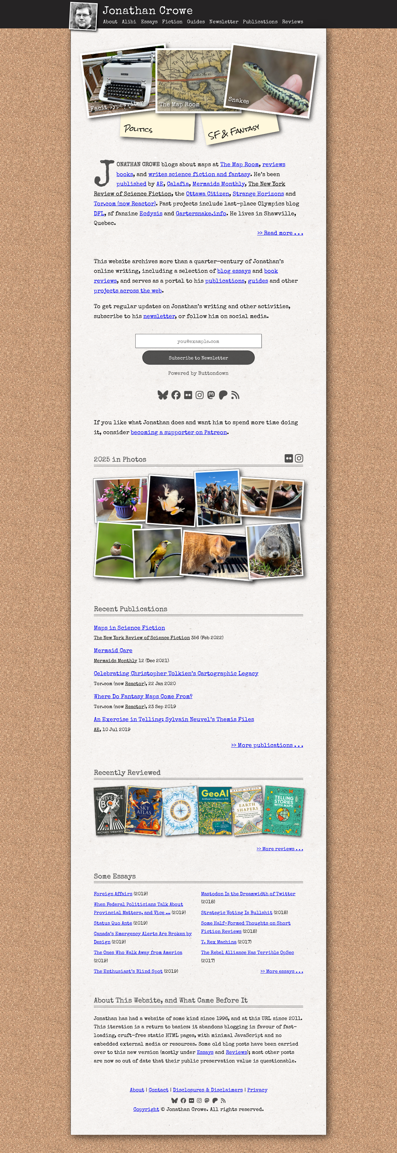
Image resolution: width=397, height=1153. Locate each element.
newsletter (159, 317)
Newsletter (223, 22)
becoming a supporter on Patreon (179, 433)
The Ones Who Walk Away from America (138, 953)
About (110, 22)
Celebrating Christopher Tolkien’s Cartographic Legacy (176, 674)
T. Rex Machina (218, 942)
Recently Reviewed (127, 773)
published (131, 184)
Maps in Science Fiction (129, 628)
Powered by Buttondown (198, 373)
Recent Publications (130, 609)
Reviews (292, 22)
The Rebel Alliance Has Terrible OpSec (247, 953)
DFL (99, 214)
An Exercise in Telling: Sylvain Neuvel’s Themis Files (174, 720)
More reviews (278, 849)
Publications (260, 22)
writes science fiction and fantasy (199, 175)
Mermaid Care (113, 651)
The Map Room (239, 165)
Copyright (146, 1109)
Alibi (129, 22)
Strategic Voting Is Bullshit (237, 913)
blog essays (234, 271)
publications (224, 281)
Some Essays (115, 877)
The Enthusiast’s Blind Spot (128, 971)
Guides (196, 22)
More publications (265, 746)
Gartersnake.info (201, 214)
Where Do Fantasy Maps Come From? (143, 697)
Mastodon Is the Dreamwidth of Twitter (248, 894)
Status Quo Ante (113, 923)
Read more (278, 233)
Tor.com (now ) (125, 204)
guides (258, 281)
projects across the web (128, 291)
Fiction (172, 22)
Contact (159, 1090)
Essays (149, 22)
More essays (280, 971)
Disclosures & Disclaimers (208, 1090)
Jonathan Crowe (148, 12)
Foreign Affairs (113, 894)
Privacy (257, 1090)
